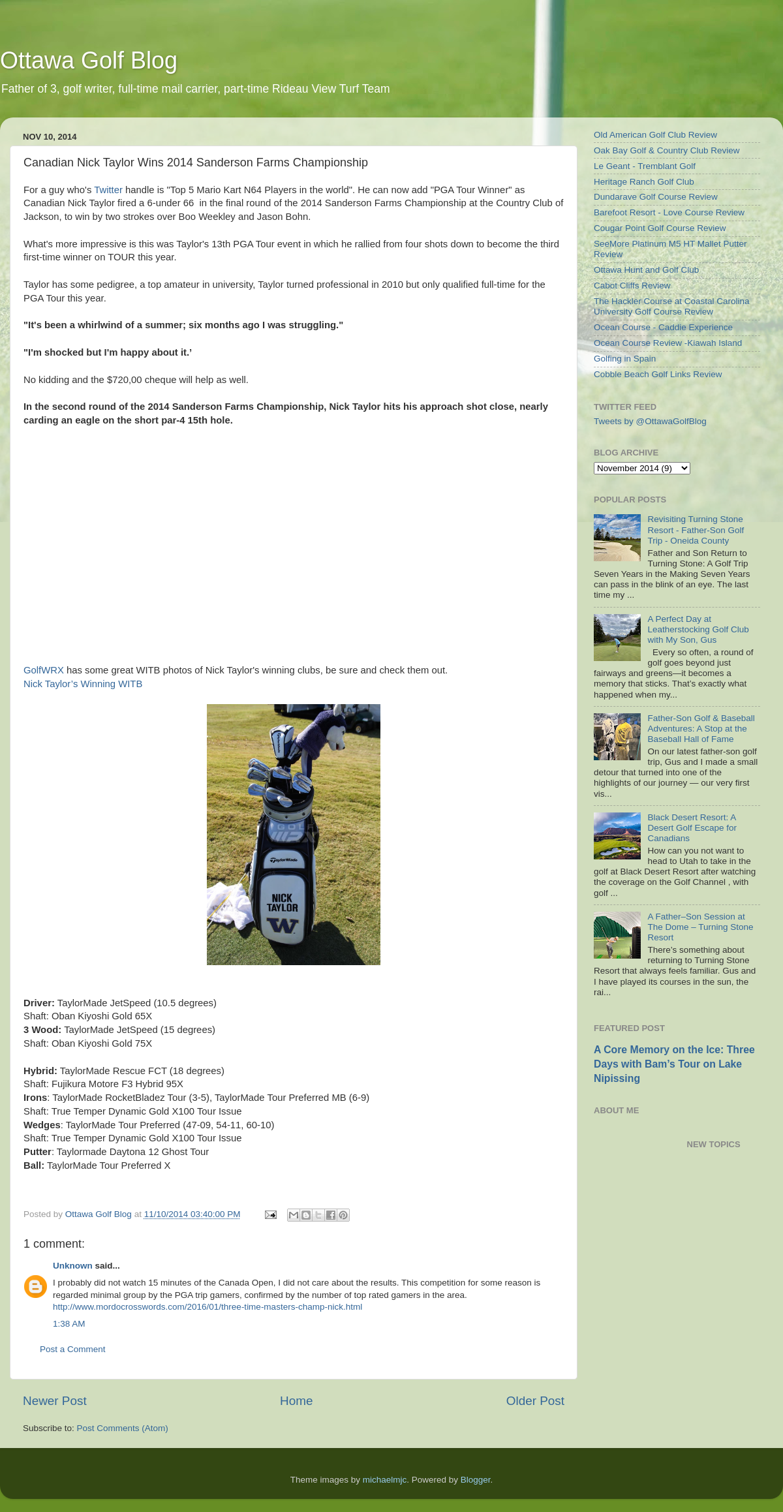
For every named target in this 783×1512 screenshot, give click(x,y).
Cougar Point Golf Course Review (660, 228)
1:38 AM (69, 1324)
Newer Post (55, 1401)
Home (296, 1401)
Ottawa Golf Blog (88, 60)
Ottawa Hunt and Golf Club (646, 270)
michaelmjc (385, 1480)
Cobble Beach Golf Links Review (658, 374)
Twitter (108, 190)
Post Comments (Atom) (122, 1428)
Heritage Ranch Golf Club (644, 182)
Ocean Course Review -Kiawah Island (668, 343)
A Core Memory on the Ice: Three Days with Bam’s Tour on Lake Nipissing (674, 1064)
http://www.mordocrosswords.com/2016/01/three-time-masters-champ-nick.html (207, 1307)
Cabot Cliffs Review (632, 285)
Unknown (73, 1266)
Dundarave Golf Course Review (656, 197)
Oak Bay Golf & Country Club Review (667, 150)
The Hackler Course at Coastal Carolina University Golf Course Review (672, 306)
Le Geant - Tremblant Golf (645, 166)
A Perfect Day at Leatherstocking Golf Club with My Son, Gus (697, 629)
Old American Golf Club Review (655, 135)
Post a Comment (73, 1349)
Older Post (535, 1401)
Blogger (476, 1480)
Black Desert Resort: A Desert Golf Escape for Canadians (692, 827)
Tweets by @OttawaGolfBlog (650, 421)
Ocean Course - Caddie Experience (663, 327)
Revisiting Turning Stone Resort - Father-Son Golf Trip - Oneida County (695, 529)
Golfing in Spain (625, 358)
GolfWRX (43, 670)
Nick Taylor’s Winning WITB (82, 684)
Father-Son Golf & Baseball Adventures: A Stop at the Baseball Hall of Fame (700, 728)
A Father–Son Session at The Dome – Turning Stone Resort (700, 927)
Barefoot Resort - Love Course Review (669, 212)
